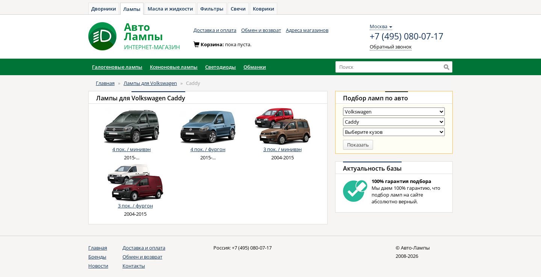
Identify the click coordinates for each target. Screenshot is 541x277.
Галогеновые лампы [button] (117, 67)
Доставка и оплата (214, 30)
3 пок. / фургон (135, 205)
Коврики (263, 8)
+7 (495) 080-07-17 (406, 36)
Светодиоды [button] (220, 67)
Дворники (103, 8)
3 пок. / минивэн (282, 149)
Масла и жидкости (170, 8)
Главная (105, 83)
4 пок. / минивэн (131, 149)
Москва (381, 26)
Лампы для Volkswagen (150, 83)
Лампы (132, 9)
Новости (98, 265)
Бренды (97, 256)
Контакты (133, 265)
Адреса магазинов (307, 30)
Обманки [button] (254, 67)
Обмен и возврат (261, 30)
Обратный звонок (391, 46)
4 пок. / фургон (207, 149)
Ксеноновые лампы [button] (174, 67)
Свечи (238, 8)
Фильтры (212, 8)
